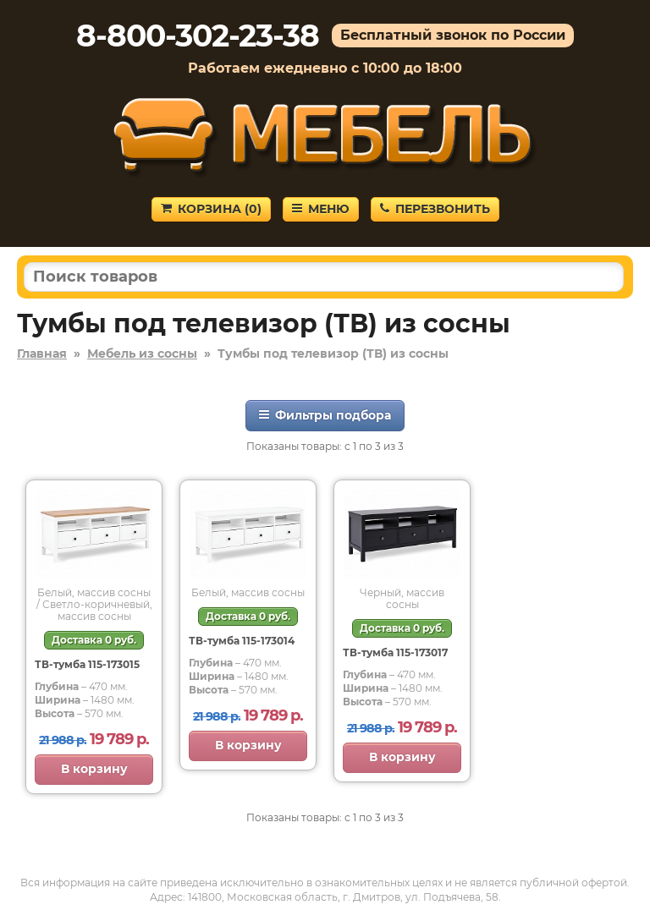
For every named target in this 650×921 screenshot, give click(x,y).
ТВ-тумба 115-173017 (395, 652)
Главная (42, 353)
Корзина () (211, 209)
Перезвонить (435, 209)
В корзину (94, 768)
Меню (321, 209)
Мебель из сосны (142, 353)
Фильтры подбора (325, 415)
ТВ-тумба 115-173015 (87, 664)
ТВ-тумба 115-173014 (242, 640)
